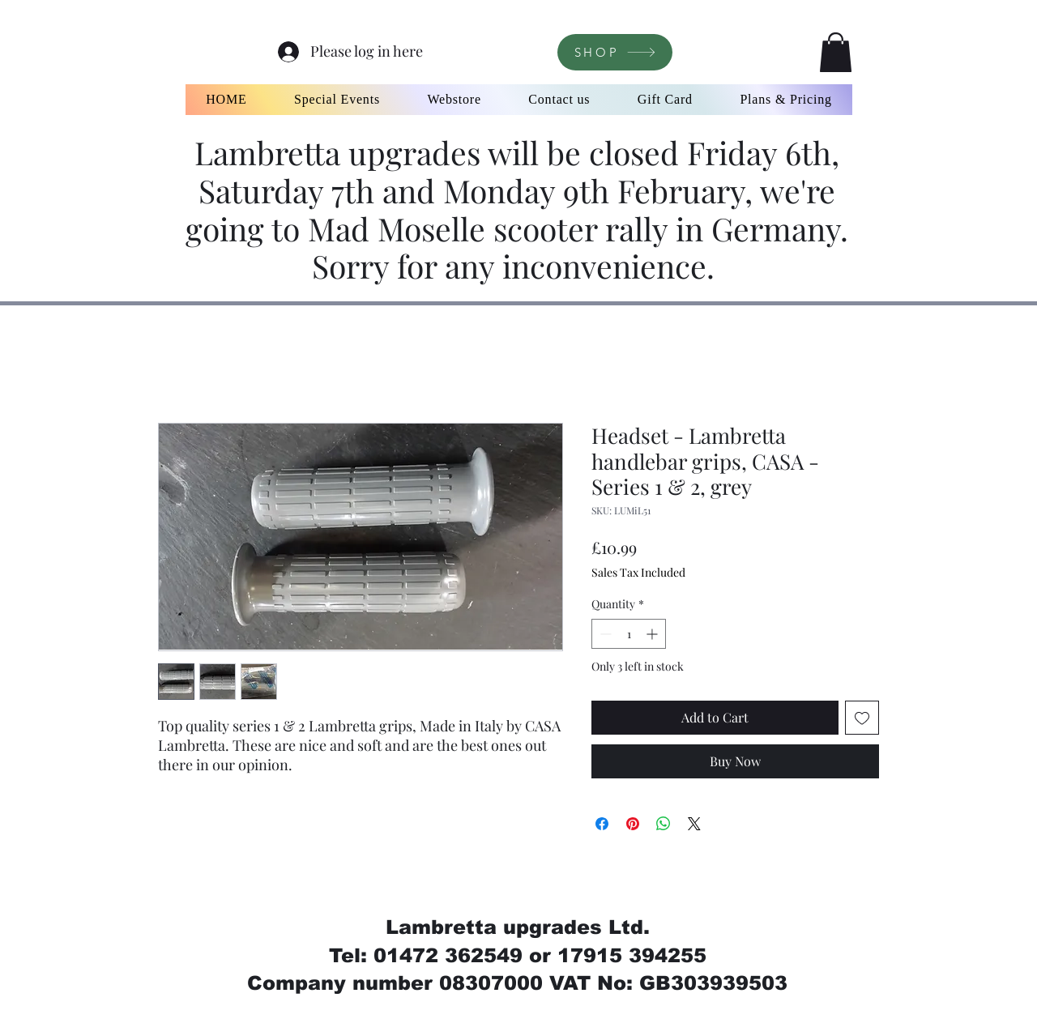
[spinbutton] (628, 634)
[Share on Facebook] (602, 823)
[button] (835, 52)
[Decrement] (604, 634)
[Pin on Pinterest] (632, 823)
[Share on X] (694, 823)
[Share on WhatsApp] (663, 823)
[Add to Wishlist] (862, 718)
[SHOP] (614, 52)
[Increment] (653, 634)
